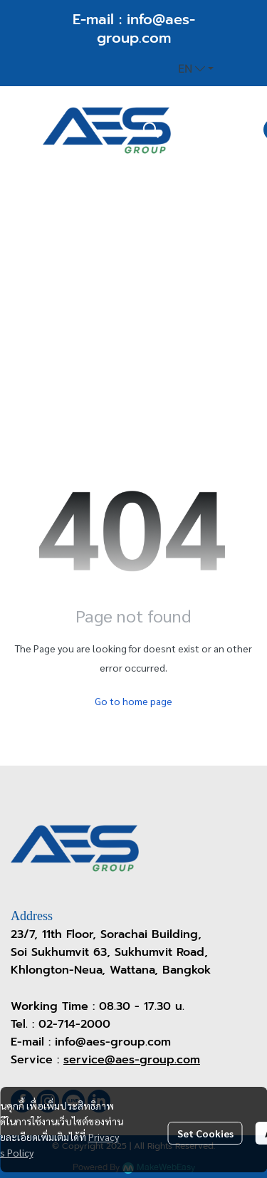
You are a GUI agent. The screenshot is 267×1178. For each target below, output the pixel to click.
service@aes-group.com (131, 1059)
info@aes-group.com (146, 28)
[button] (196, 69)
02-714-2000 (74, 1024)
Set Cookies (205, 1133)
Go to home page (133, 700)
